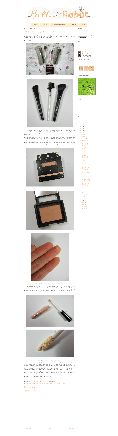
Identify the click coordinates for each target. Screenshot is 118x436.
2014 (81, 130)
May (82, 200)
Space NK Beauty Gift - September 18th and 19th (85, 174)
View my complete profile (85, 61)
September (84, 140)
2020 (81, 119)
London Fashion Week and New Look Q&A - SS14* (85, 144)
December (83, 134)
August (83, 194)
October (83, 138)
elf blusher (35, 383)
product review (61, 383)
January (83, 208)
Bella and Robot (35, 381)
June (82, 198)
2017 (81, 125)
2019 (81, 121)
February (83, 206)
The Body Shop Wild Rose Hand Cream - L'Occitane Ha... (85, 168)
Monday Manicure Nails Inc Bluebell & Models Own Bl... (85, 186)
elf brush (42, 383)
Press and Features (58, 25)
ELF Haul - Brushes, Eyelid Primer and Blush (85, 162)
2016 (81, 126)
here (47, 130)
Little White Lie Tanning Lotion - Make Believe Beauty (85, 180)
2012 (81, 211)
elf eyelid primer (51, 383)
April (82, 202)
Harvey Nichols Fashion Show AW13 (85, 191)
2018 (81, 123)
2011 (81, 213)
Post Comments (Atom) (54, 432)
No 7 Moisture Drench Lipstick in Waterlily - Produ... (84, 150)
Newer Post (28, 428)
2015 (81, 128)
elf (30, 383)
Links (83, 25)
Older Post (71, 428)
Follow (80, 44)
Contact (73, 25)
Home (35, 25)
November (83, 136)
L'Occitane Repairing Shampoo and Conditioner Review (84, 156)
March (82, 204)
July (82, 196)
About (44, 25)
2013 (81, 132)
